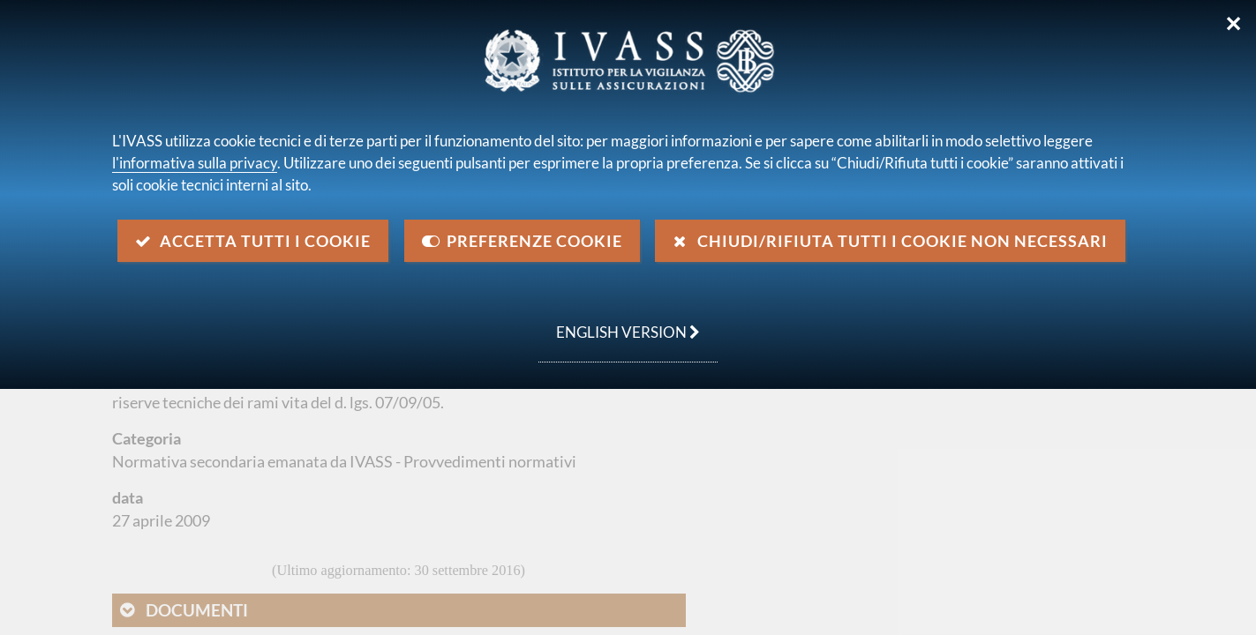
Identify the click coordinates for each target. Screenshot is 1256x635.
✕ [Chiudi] (1233, 23)
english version (619, 322)
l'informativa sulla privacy (194, 162)
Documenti (197, 610)
